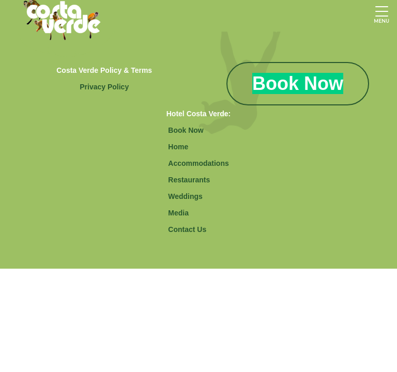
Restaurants (189, 180)
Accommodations (198, 163)
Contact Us (187, 229)
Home (178, 147)
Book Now (185, 130)
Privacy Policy (104, 87)
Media (178, 213)
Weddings (185, 196)
